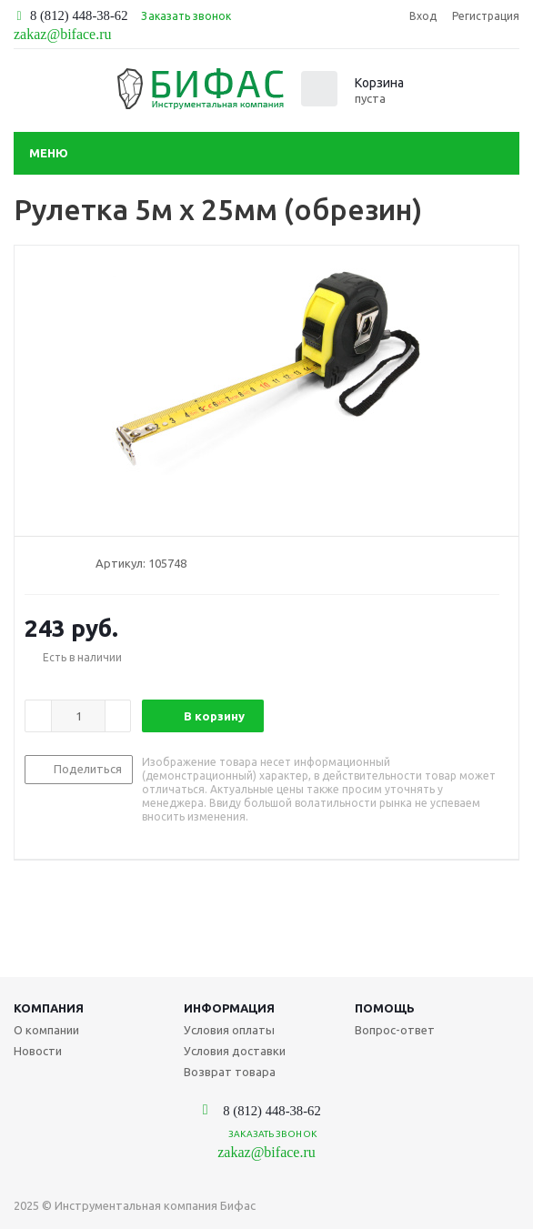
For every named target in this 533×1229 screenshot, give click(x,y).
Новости (38, 1050)
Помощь (385, 1008)
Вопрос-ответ (395, 1029)
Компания (49, 1008)
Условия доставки (235, 1050)
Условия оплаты (229, 1029)
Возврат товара (230, 1071)
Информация (229, 1008)
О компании (46, 1029)
